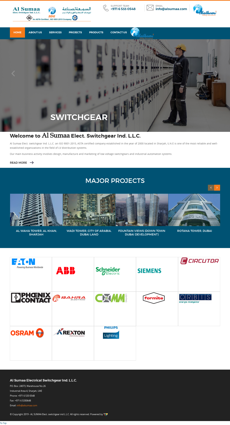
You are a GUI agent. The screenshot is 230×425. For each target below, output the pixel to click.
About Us (35, 32)
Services (55, 32)
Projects (75, 32)
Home (17, 32)
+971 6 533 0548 (123, 9)
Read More (18, 162)
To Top (3, 423)
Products (96, 32)
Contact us (119, 32)
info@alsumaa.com (171, 9)
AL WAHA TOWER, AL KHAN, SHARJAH (36, 232)
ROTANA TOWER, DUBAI (194, 231)
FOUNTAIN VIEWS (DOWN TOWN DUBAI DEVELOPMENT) (141, 232)
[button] (13, 74)
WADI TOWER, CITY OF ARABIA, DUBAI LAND (89, 232)
